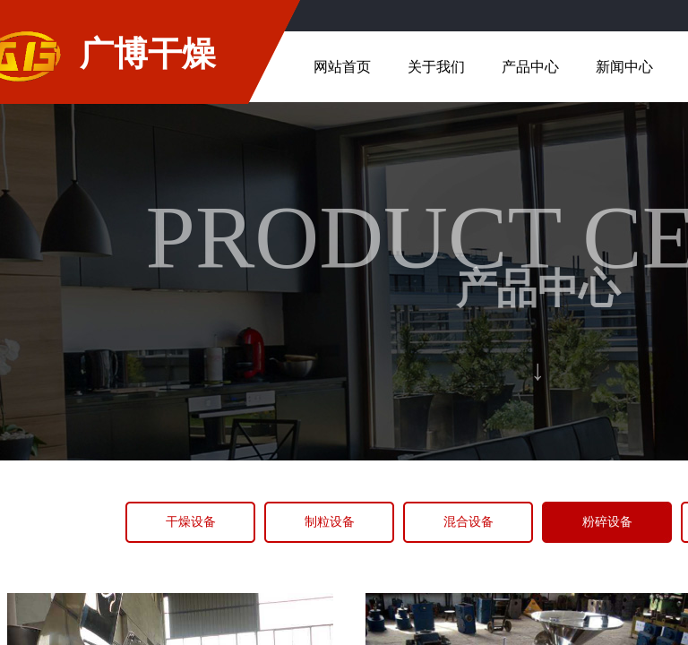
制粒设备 (330, 522)
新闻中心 (624, 66)
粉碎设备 (607, 522)
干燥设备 (191, 522)
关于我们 (436, 66)
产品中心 (530, 66)
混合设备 (468, 522)
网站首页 (342, 66)
